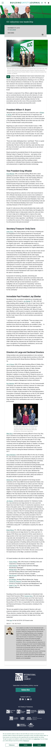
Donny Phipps (13, 561)
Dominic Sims (28, 596)
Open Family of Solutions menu (42, 2)
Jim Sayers (9, 501)
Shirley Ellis (9, 480)
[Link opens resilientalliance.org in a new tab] (34, 718)
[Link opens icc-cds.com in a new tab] (21, 725)
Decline (25, 745)
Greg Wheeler (10, 174)
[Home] (25, 2)
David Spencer (13, 565)
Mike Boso (9, 433)
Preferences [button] (26, 740)
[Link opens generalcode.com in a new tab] (41, 712)
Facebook (23, 699)
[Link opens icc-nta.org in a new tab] (22, 718)
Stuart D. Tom (13, 585)
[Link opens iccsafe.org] (10, 712)
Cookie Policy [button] (37, 739)
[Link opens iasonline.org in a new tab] (31, 712)
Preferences (12, 745)
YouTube (28, 699)
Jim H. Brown (10, 364)
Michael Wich (13, 569)
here (11, 620)
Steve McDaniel (11, 455)
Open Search (45, 2)
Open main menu (2, 2)
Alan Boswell (13, 575)
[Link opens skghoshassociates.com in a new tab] (13, 718)
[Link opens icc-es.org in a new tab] (21, 712)
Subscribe (25, 690)
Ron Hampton (10, 383)
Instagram (31, 699)
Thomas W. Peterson (15, 581)
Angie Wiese (10, 530)
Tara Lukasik (12, 29)
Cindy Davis (9, 231)
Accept (39, 745)
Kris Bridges (12, 579)
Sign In (48, 2)
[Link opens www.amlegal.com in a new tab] (31, 725)
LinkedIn (20, 699)
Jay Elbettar (26, 301)
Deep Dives (11, 33)
